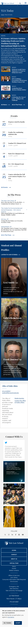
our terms (11, 617)
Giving (14, 550)
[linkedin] (12, 535)
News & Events (8, 14)
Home (2, 14)
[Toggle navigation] (25, 3)
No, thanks (7, 623)
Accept (18, 623)
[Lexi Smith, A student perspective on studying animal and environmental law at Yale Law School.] (14, 277)
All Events (4, 187)
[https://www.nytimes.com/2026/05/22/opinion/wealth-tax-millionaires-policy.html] (14, 202)
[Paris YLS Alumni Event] (14, 156)
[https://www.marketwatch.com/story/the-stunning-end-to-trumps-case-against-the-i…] (14, 229)
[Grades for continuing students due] (14, 135)
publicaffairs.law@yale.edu (10, 393)
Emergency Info (14, 586)
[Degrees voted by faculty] (14, 124)
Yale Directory (14, 588)
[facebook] (15, 535)
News (14, 566)
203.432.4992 (14, 602)
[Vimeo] (19, 535)
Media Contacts (14, 570)
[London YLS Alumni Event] (14, 145)
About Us (14, 559)
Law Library (14, 577)
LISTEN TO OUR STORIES (9, 254)
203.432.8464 (6, 391)
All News (4, 104)
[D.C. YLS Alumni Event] (14, 166)
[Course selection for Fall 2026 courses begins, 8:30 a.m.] (14, 178)
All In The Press (17, 104)
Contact (14, 554)
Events (14, 568)
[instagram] (8, 535)
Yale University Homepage (14, 590)
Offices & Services (14, 575)
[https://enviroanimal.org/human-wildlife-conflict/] (14, 211)
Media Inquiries (19, 398)
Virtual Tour (14, 563)
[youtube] (23, 535)
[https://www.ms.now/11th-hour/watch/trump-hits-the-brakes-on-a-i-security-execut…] (14, 221)
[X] (5, 535)
